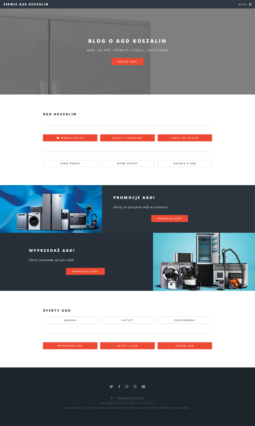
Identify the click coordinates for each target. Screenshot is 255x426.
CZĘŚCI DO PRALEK (185, 137)
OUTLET (127, 320)
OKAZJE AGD (184, 345)
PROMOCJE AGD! (169, 218)
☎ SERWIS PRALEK (70, 137)
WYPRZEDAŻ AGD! (85, 271)
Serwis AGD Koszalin (26, 4)
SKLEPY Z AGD (127, 345)
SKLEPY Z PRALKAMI (127, 137)
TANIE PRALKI (70, 163)
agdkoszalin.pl (131, 398)
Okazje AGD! (127, 61)
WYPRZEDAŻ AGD (70, 345)
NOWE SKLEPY (127, 163)
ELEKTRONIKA (184, 320)
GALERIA (70, 320)
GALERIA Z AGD (184, 163)
